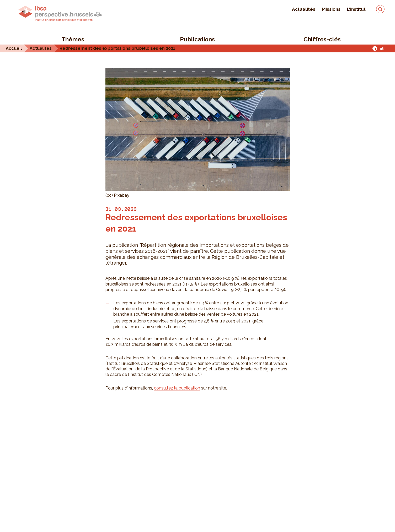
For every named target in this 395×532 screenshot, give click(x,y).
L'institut (356, 9)
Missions (331, 9)
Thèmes (72, 39)
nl (381, 48)
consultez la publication (177, 388)
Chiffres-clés (322, 39)
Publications (197, 39)
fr (375, 48)
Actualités (303, 9)
